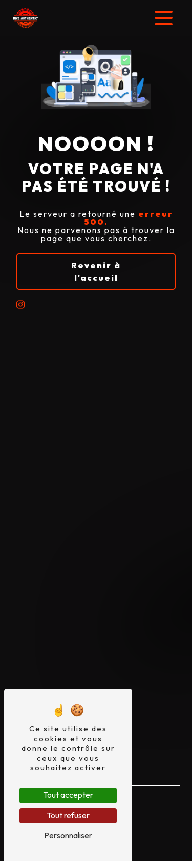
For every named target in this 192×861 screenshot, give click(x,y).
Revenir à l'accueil (96, 271)
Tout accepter (68, 795)
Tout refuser (68, 815)
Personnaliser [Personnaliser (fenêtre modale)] (68, 835)
